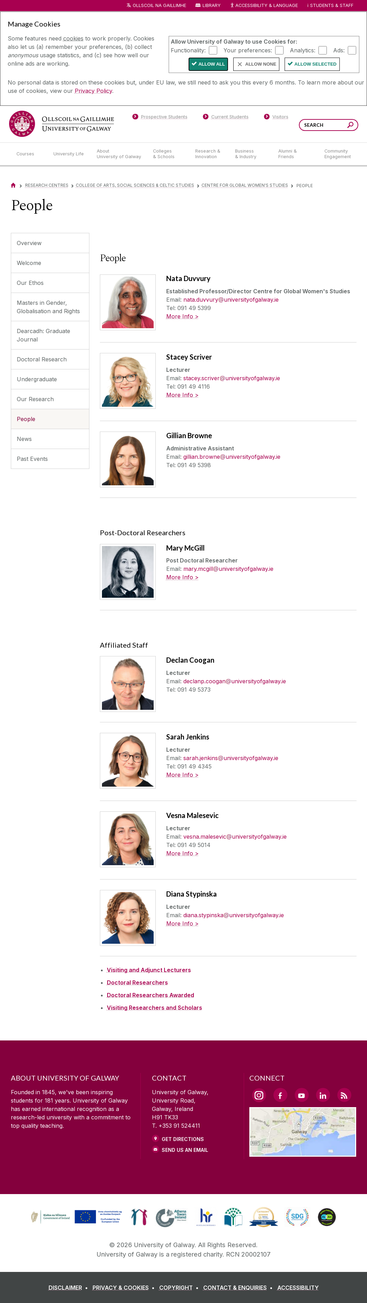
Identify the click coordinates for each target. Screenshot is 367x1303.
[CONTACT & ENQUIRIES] (239, 1287)
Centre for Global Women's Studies (244, 185)
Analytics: (302, 49)
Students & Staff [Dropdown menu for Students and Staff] (331, 5)
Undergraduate (37, 379)
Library (212, 5)
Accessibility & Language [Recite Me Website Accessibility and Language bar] (264, 6)
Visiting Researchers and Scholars (154, 1007)
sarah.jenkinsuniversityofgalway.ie (230, 757)
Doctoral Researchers (137, 982)
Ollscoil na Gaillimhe (159, 5)
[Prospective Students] (160, 118)
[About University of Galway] (119, 154)
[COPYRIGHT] (180, 1287)
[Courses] (29, 154)
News (24, 438)
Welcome (29, 262)
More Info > (182, 316)
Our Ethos (30, 282)
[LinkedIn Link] (323, 1095)
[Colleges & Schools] (168, 154)
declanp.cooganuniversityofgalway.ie (234, 681)
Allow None (260, 64)
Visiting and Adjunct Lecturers (149, 969)
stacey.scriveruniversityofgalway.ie (231, 378)
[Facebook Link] (280, 1095)
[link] (75, 1217)
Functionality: (188, 49)
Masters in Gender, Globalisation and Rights (48, 307)
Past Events (32, 458)
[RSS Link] (344, 1095)
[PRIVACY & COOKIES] (125, 1287)
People (26, 418)
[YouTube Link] (302, 1095)
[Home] (13, 185)
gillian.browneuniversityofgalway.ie (231, 456)
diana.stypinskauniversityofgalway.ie (233, 915)
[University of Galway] (61, 124)
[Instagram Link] (259, 1095)
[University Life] (69, 154)
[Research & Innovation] (209, 154)
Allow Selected (315, 64)
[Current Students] (225, 118)
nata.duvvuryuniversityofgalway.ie (231, 299)
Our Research (35, 399)
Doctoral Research (42, 359)
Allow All (211, 64)
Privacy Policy (93, 90)
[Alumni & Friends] (295, 154)
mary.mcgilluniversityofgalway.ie (228, 568)
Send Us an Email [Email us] (185, 1150)
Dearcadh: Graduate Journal (43, 335)
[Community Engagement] (338, 154)
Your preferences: (247, 49)
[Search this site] (350, 126)
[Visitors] (276, 118)
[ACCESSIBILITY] (298, 1287)
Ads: (339, 49)
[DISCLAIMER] (70, 1287)
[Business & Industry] (251, 154)
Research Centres (46, 185)
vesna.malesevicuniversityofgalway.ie (235, 836)
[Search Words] (328, 125)
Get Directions (183, 1139)
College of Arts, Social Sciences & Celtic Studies (135, 185)
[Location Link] (303, 1152)
